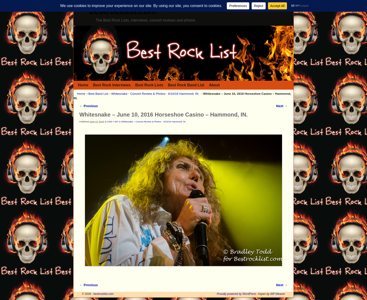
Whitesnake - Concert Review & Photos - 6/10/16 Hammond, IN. (155, 93)
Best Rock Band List (186, 85)
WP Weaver (277, 294)
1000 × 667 (112, 121)
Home (83, 85)
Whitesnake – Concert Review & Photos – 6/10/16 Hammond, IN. (153, 121)
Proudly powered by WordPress (236, 294)
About (214, 85)
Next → (282, 106)
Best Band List (98, 93)
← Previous (88, 106)
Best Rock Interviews (111, 85)
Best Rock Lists (149, 85)
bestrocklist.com (104, 294)
